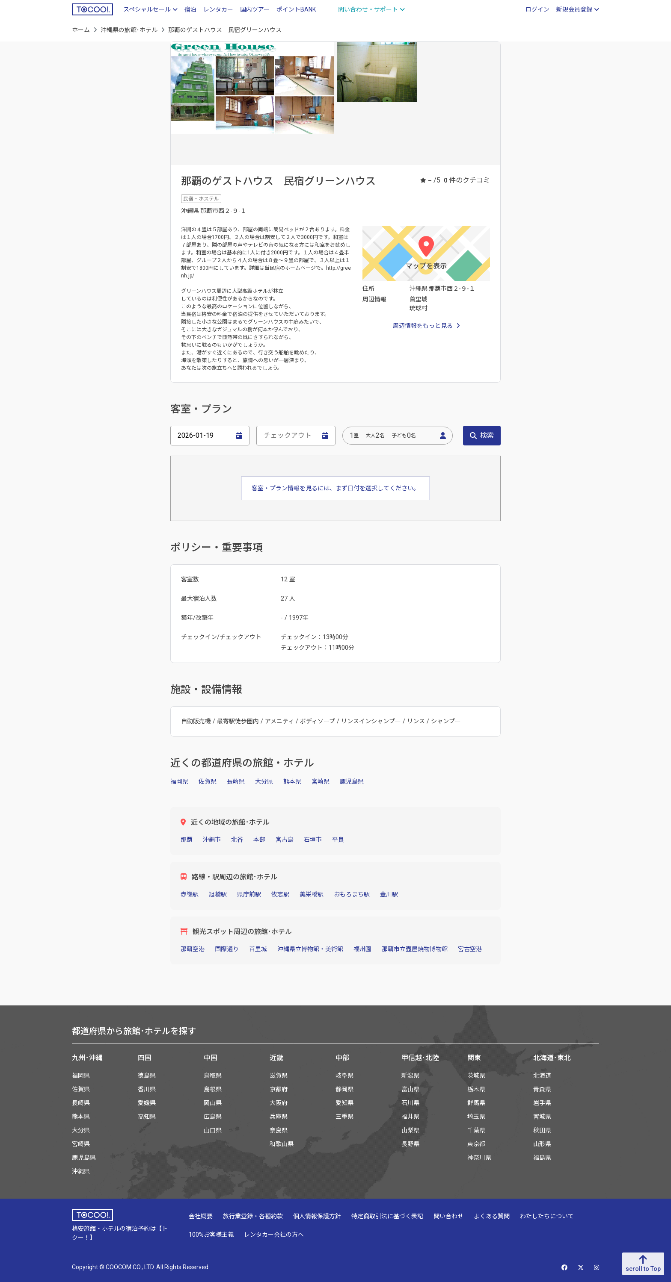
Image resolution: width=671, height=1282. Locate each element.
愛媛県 (147, 1102)
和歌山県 (282, 1144)
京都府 (279, 1089)
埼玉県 (476, 1116)
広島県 (213, 1116)
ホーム (81, 30)
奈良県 (279, 1130)
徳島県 (147, 1075)
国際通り (227, 949)
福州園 (362, 949)
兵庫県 (279, 1116)
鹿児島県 (352, 781)
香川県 (147, 1089)
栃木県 (476, 1089)
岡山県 (213, 1102)
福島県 (542, 1157)
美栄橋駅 (312, 894)
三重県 (344, 1116)
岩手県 (542, 1102)
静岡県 (344, 1089)
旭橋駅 (218, 894)
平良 (338, 839)
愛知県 (344, 1102)
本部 (259, 839)
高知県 (147, 1116)
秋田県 (542, 1130)
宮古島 (285, 839)
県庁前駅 (249, 894)
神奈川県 (479, 1157)
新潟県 (410, 1075)
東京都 (476, 1144)
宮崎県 (321, 781)
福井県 (410, 1116)
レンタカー (218, 9)
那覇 (187, 839)
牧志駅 (280, 894)
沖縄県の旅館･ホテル (129, 30)
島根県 (213, 1089)
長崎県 (236, 781)
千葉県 (476, 1130)
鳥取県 (213, 1075)
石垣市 (313, 839)
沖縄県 (81, 1171)
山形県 (542, 1144)
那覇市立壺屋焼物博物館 (415, 949)
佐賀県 (208, 781)
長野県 (410, 1144)
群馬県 (476, 1102)
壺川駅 (389, 894)
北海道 (542, 1075)
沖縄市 (212, 839)
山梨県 (410, 1130)
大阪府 (279, 1102)
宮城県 (542, 1116)
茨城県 (476, 1075)
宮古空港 (470, 949)
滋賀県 (279, 1075)
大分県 (264, 781)
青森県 (542, 1089)
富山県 (410, 1089)
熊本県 (292, 781)
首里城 (258, 949)
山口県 (213, 1130)
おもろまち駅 (352, 894)
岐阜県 (344, 1075)
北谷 (237, 839)
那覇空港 (193, 949)
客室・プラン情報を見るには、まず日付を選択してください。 (335, 488)
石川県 (410, 1102)
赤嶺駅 (190, 894)
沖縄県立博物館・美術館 (310, 949)
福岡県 (179, 781)
